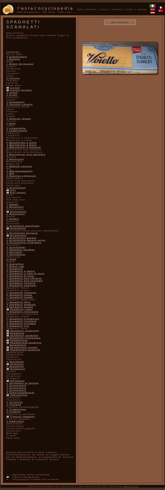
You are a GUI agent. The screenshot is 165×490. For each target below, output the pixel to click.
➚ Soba (11, 259)
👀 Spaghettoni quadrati (23, 350)
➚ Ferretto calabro (19, 104)
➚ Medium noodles (19, 166)
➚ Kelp (11, 123)
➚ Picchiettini (16, 188)
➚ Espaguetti (15, 102)
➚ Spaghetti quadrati (21, 304)
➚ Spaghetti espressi (21, 285)
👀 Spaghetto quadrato (22, 335)
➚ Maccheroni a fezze (21, 142)
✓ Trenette (13, 404)
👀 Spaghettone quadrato (24, 342)
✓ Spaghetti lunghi (19, 297)
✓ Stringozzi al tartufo (22, 383)
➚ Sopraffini (15, 264)
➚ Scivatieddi (16, 247)
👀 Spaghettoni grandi (22, 347)
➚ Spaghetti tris (17, 326)
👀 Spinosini (15, 364)
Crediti (130, 9)
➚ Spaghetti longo (19, 295)
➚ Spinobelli (15, 362)
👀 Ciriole (13, 88)
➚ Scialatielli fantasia (22, 233)
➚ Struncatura (16, 390)
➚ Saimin (12, 219)
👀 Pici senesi (16, 192)
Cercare (104, 9)
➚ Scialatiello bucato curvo (26, 240)
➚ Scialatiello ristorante (23, 242)
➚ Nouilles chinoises (21, 176)
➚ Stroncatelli (16, 385)
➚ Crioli (12, 95)
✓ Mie (10, 173)
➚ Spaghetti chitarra (21, 283)
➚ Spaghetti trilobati (21, 323)
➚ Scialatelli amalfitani (23, 226)
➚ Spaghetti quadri (19, 307)
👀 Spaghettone (17, 340)
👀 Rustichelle (16, 211)
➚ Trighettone (16, 409)
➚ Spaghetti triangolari (22, 319)
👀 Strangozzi (15, 369)
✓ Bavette (13, 59)
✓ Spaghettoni (16, 345)
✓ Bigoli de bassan (19, 64)
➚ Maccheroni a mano (21, 145)
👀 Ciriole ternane (19, 90)
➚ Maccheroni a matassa (23, 147)
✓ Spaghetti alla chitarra (24, 278)
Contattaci (117, 9)
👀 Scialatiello (16, 235)
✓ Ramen (12, 204)
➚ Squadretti (15, 366)
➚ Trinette (13, 412)
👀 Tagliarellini (17, 395)
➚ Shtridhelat (16, 254)
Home (80, 9)
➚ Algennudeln (16, 57)
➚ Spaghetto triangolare (23, 338)
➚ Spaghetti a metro (20, 271)
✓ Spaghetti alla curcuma (24, 281)
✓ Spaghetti (14, 269)
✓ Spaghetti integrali (21, 292)
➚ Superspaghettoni (20, 393)
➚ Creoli (12, 92)
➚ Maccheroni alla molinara (25, 154)
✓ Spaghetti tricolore (21, 321)
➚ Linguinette (16, 128)
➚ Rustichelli (15, 214)
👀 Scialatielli (16, 228)
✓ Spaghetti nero (18, 302)
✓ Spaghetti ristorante (22, 312)
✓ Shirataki (14, 252)
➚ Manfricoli (15, 159)
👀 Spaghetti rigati (19, 309)
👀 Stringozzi (15, 381)
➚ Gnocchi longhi (18, 119)
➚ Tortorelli (14, 402)
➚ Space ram (15, 266)
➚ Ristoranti (15, 207)
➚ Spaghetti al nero (20, 276)
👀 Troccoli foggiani (20, 416)
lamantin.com (131, 486)
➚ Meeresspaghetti (19, 171)
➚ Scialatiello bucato (21, 238)
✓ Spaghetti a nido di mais (25, 273)
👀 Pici (11, 190)
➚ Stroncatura (16, 388)
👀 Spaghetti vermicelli (22, 331)
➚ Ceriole (13, 78)
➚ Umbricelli (15, 421)
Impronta (141, 9)
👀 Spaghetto (15, 333)
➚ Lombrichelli (16, 130)
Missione (91, 9)
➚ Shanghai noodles (20, 250)
